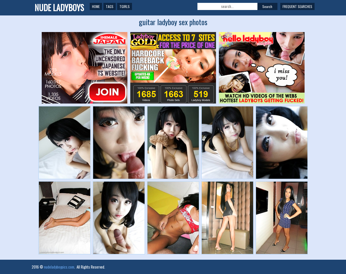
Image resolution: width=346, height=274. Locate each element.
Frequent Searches (297, 6)
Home (96, 6)
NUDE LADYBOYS (59, 7)
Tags (109, 6)
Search (267, 6)
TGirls (124, 6)
